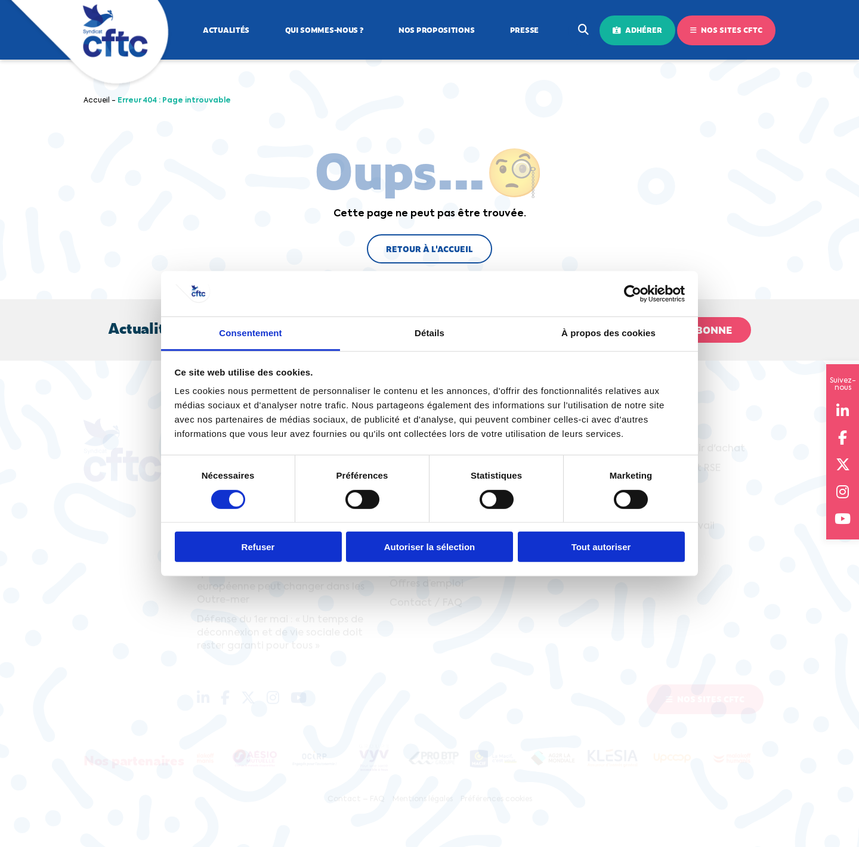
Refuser (258, 547)
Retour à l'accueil (429, 249)
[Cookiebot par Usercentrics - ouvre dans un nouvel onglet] (632, 294)
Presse (524, 29)
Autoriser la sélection (429, 547)
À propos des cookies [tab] (608, 333)
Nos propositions (436, 29)
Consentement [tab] (250, 333)
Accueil (97, 100)
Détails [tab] (429, 333)
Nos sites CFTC (726, 29)
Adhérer (637, 29)
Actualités (226, 29)
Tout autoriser (601, 547)
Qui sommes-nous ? (324, 29)
